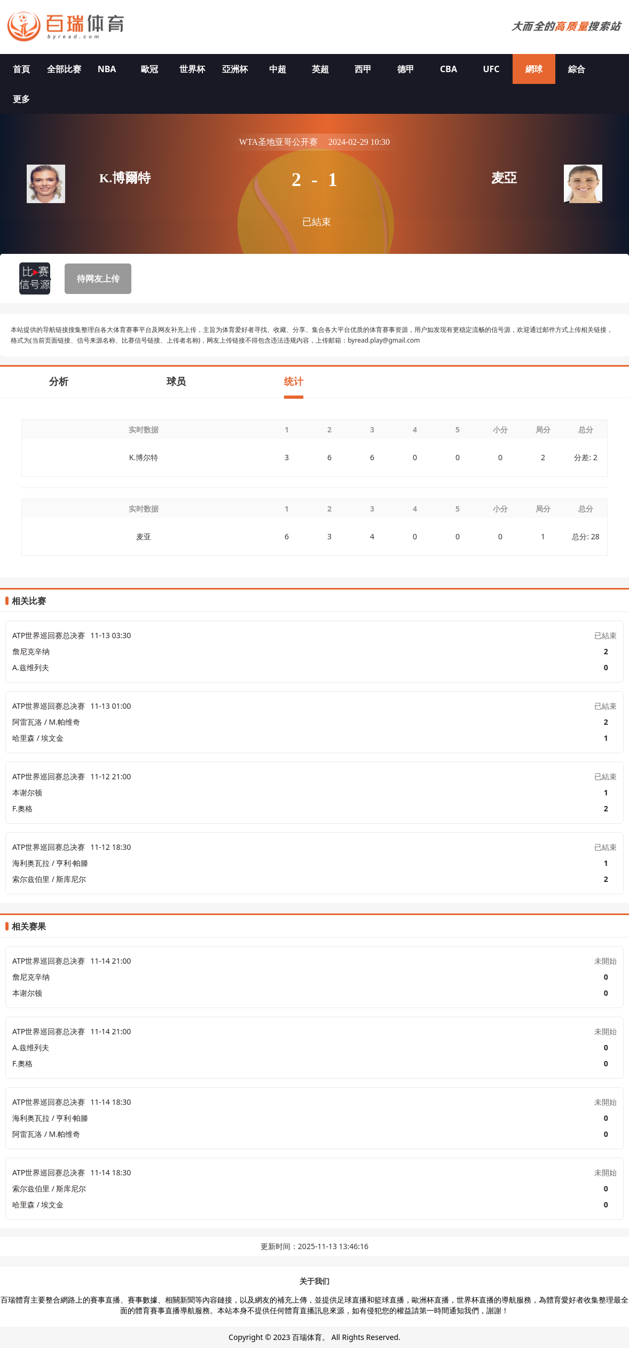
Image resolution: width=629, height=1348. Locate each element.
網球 (533, 69)
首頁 (21, 69)
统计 (293, 381)
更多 (21, 99)
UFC (491, 69)
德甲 (405, 69)
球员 (176, 381)
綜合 (576, 69)
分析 (58, 381)
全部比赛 (64, 69)
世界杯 (192, 69)
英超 (320, 69)
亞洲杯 (235, 69)
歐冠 (149, 69)
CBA (448, 69)
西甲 (363, 69)
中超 (277, 69)
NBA (107, 69)
